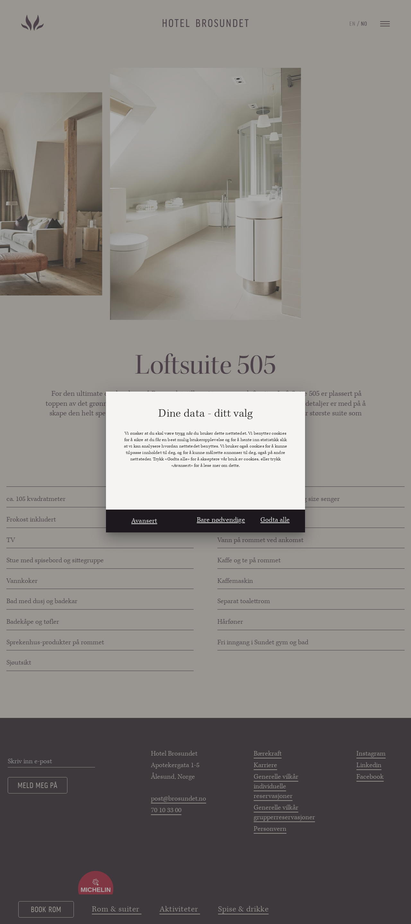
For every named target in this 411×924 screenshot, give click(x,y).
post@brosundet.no (178, 798)
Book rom (46, 909)
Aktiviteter (180, 909)
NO (364, 23)
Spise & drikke (243, 909)
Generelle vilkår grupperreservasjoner (281, 812)
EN (352, 23)
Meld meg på (37, 785)
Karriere (265, 765)
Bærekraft (268, 753)
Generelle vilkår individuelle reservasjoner (276, 786)
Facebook (370, 777)
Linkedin (368, 765)
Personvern (270, 829)
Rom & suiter (117, 909)
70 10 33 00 (166, 810)
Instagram (371, 753)
